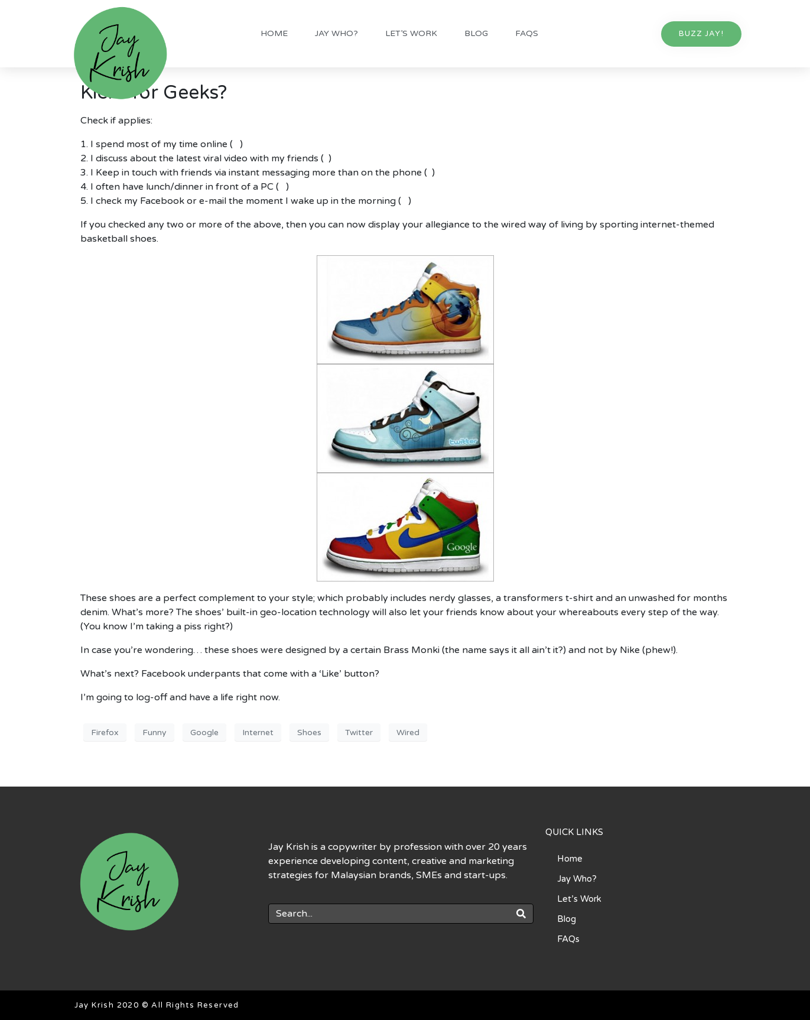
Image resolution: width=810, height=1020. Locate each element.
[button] (701, 34)
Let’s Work (411, 33)
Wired (407, 732)
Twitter (359, 732)
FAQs (526, 33)
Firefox (105, 732)
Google (204, 732)
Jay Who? (336, 33)
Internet (258, 732)
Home (274, 33)
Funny (154, 732)
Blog (476, 33)
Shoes (309, 732)
